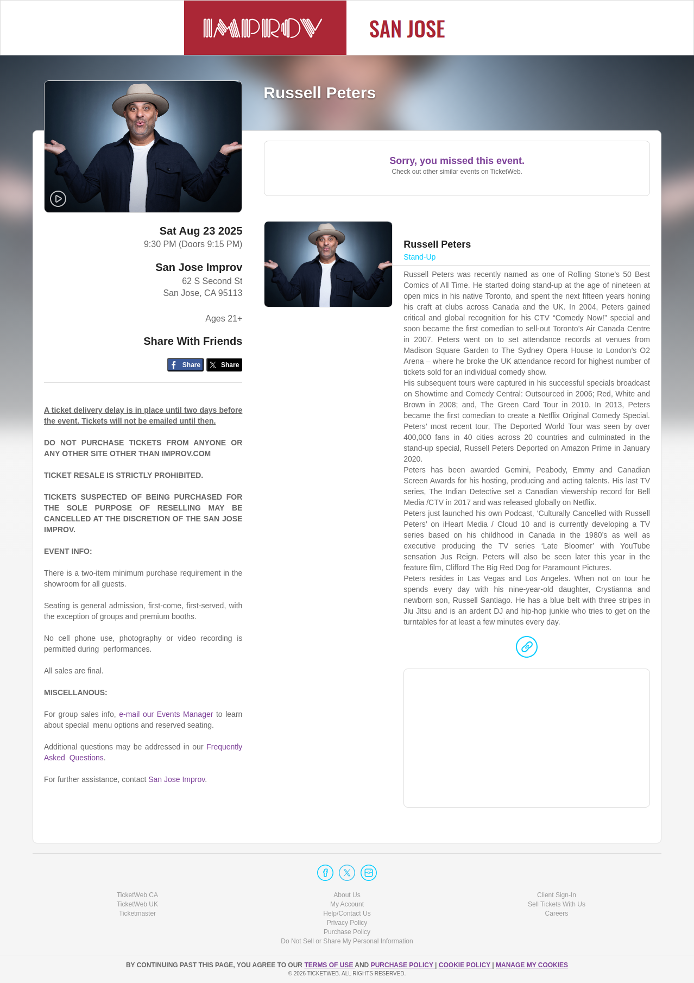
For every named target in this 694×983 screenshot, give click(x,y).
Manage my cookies (532, 965)
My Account (347, 904)
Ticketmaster (137, 913)
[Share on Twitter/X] (224, 364)
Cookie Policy (465, 965)
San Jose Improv (198, 267)
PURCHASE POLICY (403, 965)
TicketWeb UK (137, 904)
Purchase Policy (347, 932)
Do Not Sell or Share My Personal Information (347, 941)
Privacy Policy (347, 923)
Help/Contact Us (346, 913)
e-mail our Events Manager (166, 714)
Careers (557, 913)
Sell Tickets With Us (556, 904)
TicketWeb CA (137, 895)
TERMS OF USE (329, 965)
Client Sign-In (556, 895)
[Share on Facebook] (185, 364)
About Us (346, 895)
